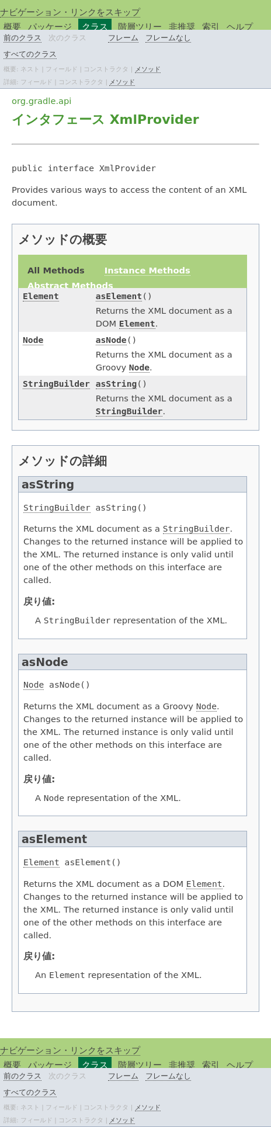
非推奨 (182, 27)
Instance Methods (147, 270)
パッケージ (50, 27)
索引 (211, 27)
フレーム (123, 37)
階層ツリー (140, 27)
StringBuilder (56, 384)
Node (33, 340)
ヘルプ (240, 27)
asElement (119, 296)
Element (41, 296)
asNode (111, 340)
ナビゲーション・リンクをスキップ (70, 12)
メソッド (148, 68)
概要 (12, 27)
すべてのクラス (30, 54)
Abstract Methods (70, 285)
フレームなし (168, 37)
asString (116, 384)
